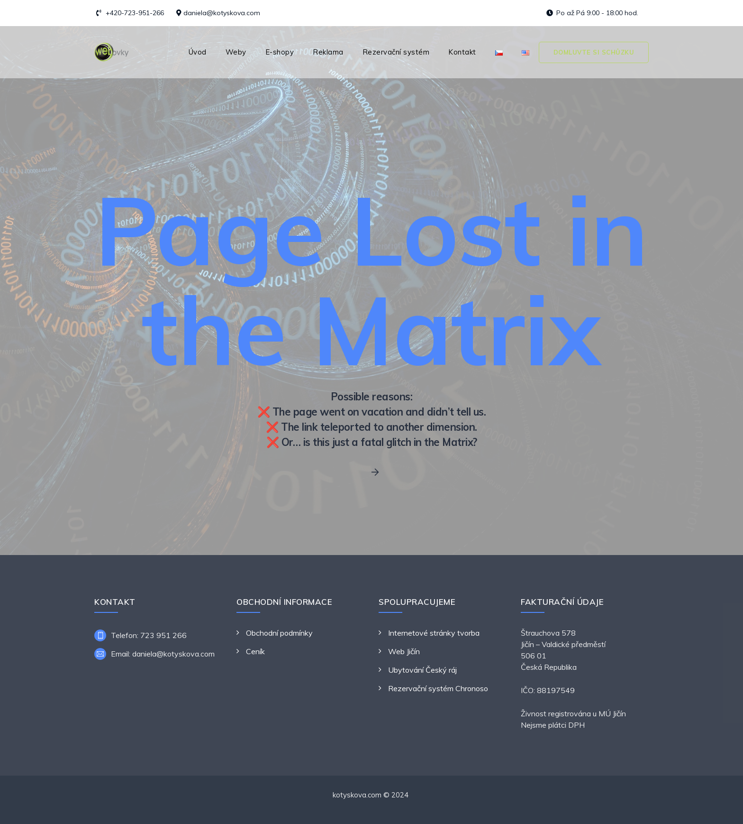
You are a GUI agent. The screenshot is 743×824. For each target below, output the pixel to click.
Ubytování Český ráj (422, 670)
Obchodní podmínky (279, 633)
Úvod (198, 51)
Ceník (255, 651)
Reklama (328, 51)
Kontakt (462, 51)
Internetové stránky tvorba (434, 633)
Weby (236, 51)
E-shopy (279, 51)
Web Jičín (404, 651)
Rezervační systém (396, 51)
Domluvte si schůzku (593, 52)
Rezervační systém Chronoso (438, 688)
